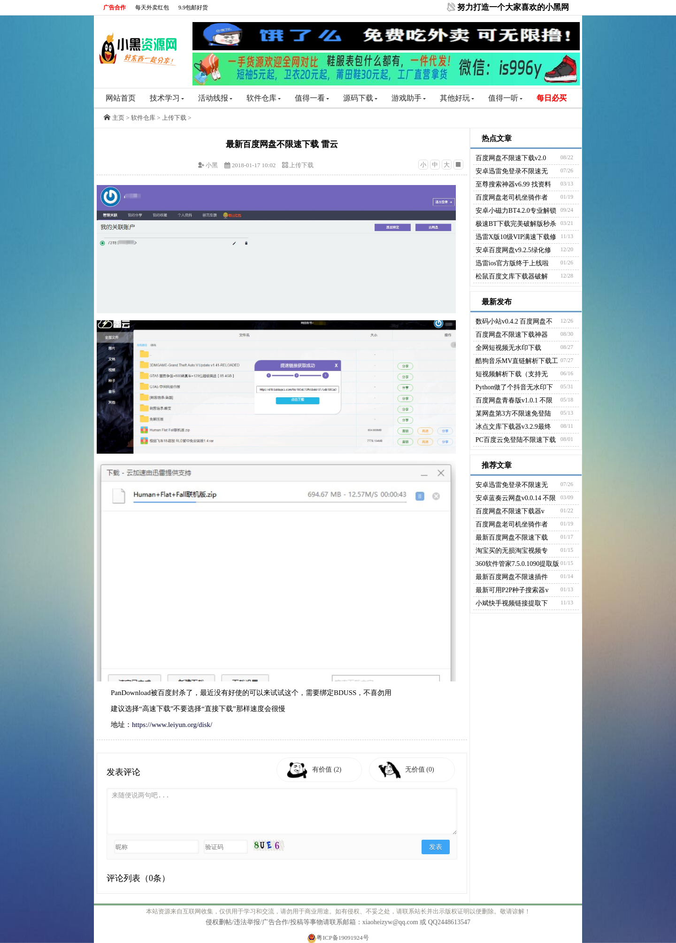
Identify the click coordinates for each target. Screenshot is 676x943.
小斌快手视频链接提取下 (512, 603)
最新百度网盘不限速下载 (512, 537)
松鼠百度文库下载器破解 (512, 276)
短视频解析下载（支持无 (512, 374)
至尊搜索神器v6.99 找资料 (513, 184)
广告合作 (114, 7)
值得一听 (505, 98)
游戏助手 (409, 98)
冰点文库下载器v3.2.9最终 (513, 426)
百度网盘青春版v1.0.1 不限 (514, 400)
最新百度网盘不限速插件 (512, 576)
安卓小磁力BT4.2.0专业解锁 (516, 210)
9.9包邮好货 (193, 7)
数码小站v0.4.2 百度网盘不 (514, 321)
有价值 (329, 769)
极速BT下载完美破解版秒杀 (516, 223)
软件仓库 (263, 98)
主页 (118, 117)
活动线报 (215, 98)
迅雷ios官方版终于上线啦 (512, 263)
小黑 (212, 165)
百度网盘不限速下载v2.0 (511, 158)
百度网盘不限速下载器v (510, 511)
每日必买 (552, 98)
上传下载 (174, 117)
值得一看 (312, 98)
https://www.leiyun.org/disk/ (172, 724)
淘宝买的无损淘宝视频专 (512, 550)
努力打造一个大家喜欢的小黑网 (513, 7)
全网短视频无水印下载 (508, 347)
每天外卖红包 (152, 7)
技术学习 (167, 98)
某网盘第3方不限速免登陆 (513, 413)
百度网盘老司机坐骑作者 (512, 197)
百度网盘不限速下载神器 (512, 334)
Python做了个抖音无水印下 (514, 387)
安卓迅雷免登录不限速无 (512, 171)
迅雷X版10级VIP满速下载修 (516, 236)
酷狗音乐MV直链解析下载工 (517, 360)
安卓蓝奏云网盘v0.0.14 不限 (516, 498)
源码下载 (360, 98)
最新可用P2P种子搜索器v (512, 590)
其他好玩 (457, 98)
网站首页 (121, 98)
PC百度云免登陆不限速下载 (516, 439)
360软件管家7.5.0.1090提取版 (518, 563)
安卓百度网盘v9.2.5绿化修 (513, 250)
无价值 (422, 769)
